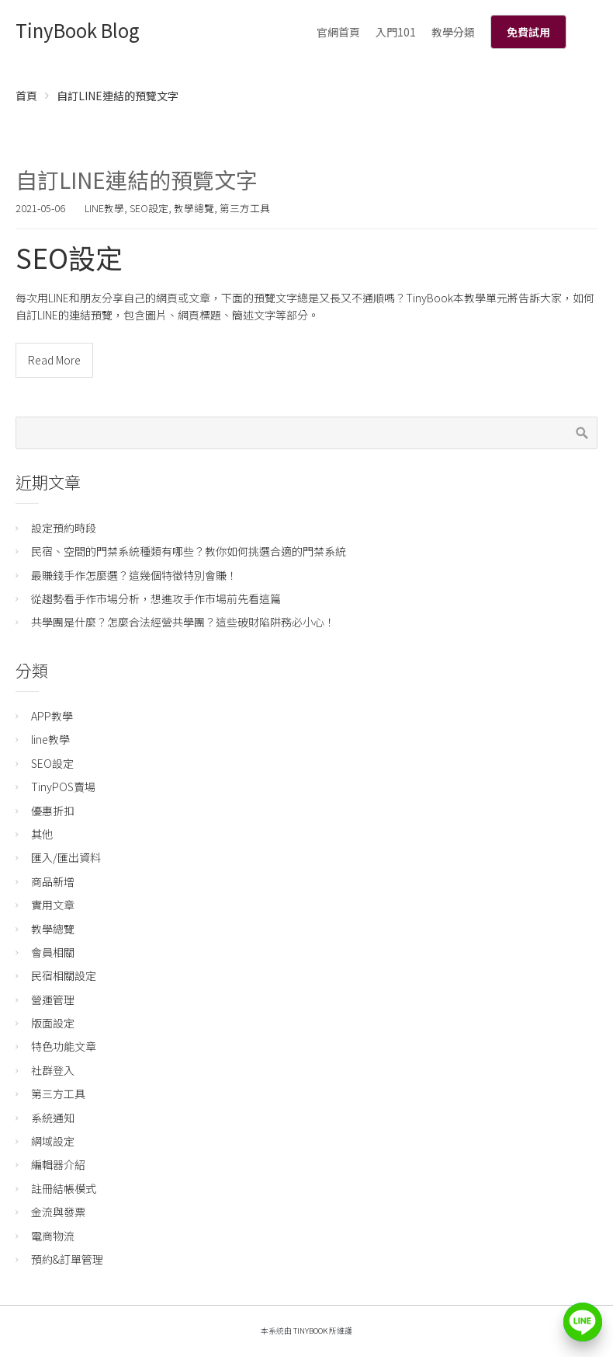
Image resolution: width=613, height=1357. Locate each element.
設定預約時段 (63, 527)
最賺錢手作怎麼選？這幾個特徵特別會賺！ (134, 575)
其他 (42, 834)
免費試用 (528, 32)
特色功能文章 (63, 1046)
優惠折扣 (52, 810)
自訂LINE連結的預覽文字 (137, 179)
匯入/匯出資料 (66, 857)
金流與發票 (58, 1211)
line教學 (104, 208)
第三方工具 (245, 208)
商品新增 (52, 881)
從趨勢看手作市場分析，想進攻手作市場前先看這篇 (156, 598)
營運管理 (52, 999)
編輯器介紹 (58, 1164)
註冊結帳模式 (63, 1188)
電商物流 (52, 1236)
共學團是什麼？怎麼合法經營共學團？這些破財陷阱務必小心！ (183, 622)
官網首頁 (338, 32)
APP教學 (52, 716)
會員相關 (52, 952)
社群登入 (52, 1070)
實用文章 (52, 904)
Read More (54, 360)
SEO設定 (149, 208)
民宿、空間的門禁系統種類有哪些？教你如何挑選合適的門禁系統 (188, 551)
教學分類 (453, 32)
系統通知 (52, 1117)
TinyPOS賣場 (63, 786)
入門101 (396, 32)
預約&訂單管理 (67, 1259)
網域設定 (52, 1141)
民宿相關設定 (63, 975)
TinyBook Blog (78, 30)
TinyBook (310, 1330)
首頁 (26, 95)
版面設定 (52, 1023)
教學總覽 (194, 208)
